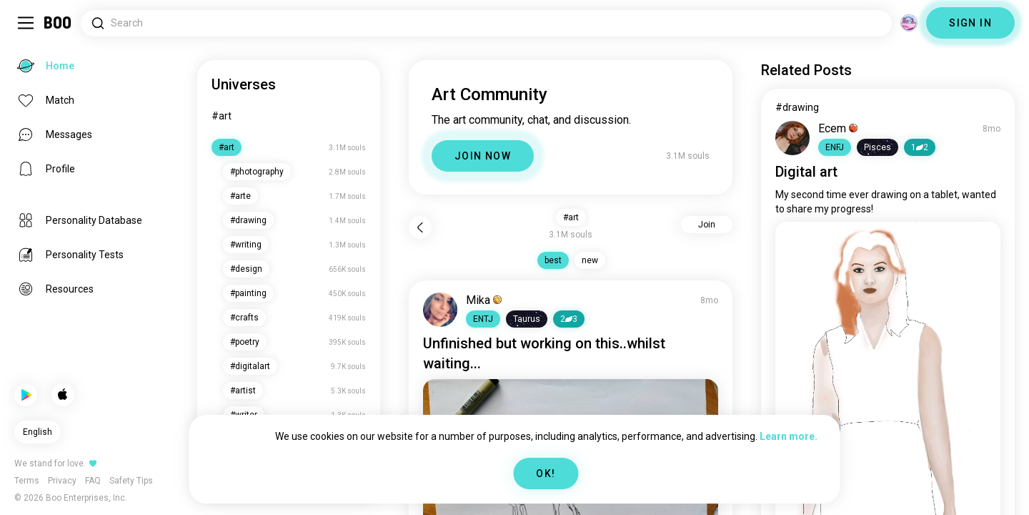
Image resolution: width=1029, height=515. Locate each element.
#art (222, 116)
